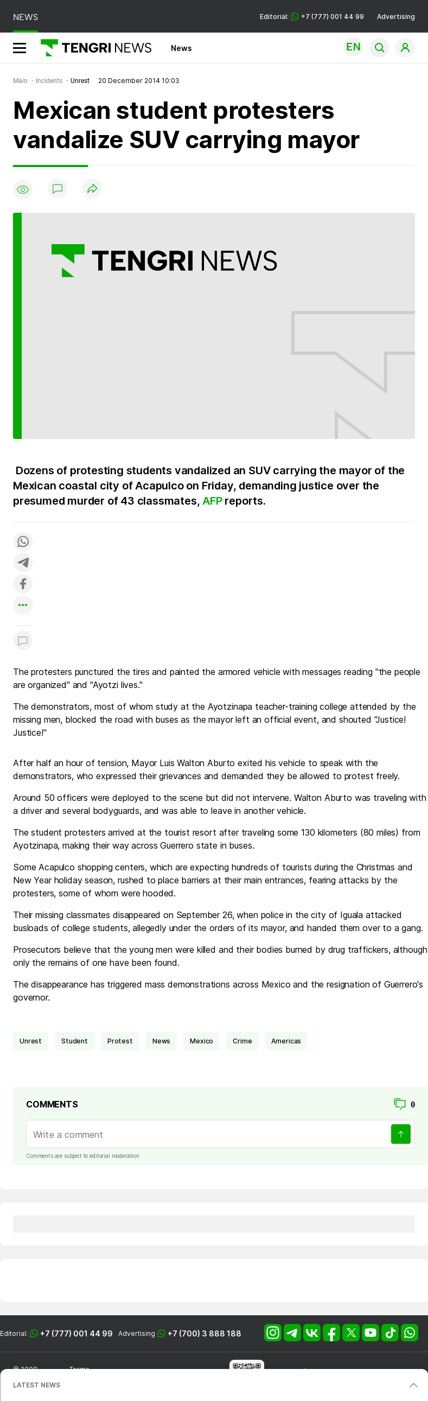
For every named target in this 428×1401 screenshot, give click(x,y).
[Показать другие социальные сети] (23, 605)
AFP (212, 500)
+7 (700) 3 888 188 (204, 1333)
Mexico (201, 1041)
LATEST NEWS (36, 1385)
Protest (120, 1041)
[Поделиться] (92, 189)
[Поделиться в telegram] (23, 563)
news (161, 1041)
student (74, 1041)
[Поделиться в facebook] (23, 584)
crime (242, 1041)
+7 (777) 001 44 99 (76, 1333)
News (181, 48)
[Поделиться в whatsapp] (23, 542)
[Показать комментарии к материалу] (23, 641)
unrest (31, 1041)
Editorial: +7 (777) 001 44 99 (312, 16)
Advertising (396, 16)
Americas (286, 1041)
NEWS (25, 17)
